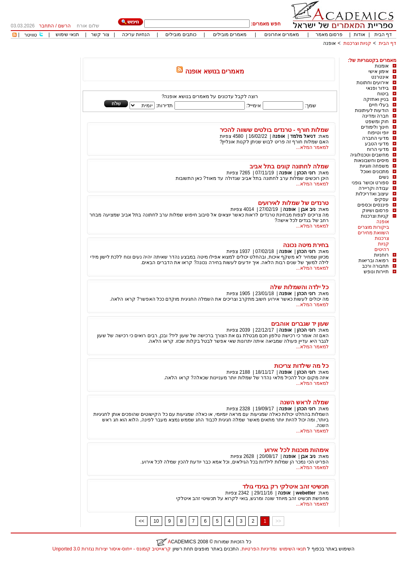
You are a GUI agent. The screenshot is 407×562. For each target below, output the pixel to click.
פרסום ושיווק (375, 210)
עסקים (381, 199)
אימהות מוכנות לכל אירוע (296, 449)
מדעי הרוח (378, 149)
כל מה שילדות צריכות (301, 365)
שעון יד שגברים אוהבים (300, 323)
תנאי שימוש (67, 34)
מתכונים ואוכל (374, 171)
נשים (384, 177)
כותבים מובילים (180, 34)
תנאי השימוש (292, 549)
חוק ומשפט (377, 121)
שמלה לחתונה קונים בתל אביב (289, 166)
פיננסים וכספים (373, 205)
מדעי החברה (375, 138)
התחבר (46, 26)
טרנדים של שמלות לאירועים (293, 202)
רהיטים (381, 249)
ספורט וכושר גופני (370, 182)
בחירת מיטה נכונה (306, 244)
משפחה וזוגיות (374, 166)
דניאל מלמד (302, 136)
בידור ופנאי (377, 88)
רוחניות (381, 255)
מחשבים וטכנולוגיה (369, 155)
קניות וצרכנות (357, 43)
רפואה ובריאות (374, 260)
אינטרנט (380, 77)
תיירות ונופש (376, 271)
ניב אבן (308, 209)
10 (156, 521)
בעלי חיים (379, 105)
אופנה (329, 43)
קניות (383, 244)
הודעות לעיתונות (372, 110)
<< (141, 521)
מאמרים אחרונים (281, 34)
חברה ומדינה (375, 116)
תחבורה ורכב (375, 266)
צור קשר (100, 34)
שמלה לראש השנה (304, 402)
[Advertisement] (251, 55)
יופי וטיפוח (378, 132)
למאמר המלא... (312, 147)
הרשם (64, 26)
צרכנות (382, 238)
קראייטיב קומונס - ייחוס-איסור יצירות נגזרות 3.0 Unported (111, 549)
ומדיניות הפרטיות (259, 549)
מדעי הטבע (377, 144)
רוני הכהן (306, 173)
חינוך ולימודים (375, 127)
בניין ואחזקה (376, 99)
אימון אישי (378, 71)
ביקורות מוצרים (373, 227)
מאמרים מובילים (229, 34)
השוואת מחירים (373, 233)
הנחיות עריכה (136, 34)
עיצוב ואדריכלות (372, 194)
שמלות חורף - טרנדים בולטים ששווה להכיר (274, 129)
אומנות (382, 66)
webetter (305, 493)
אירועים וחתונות (373, 82)
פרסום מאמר (329, 34)
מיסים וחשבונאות (371, 160)
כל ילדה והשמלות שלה (299, 287)
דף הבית (383, 34)
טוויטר (30, 35)
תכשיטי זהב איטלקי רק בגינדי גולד (285, 486)
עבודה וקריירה (374, 188)
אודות (359, 34)
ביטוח (383, 94)
